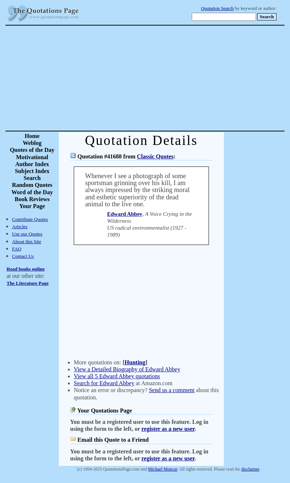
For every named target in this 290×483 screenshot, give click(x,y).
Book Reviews (32, 199)
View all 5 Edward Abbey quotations (117, 376)
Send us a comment (172, 390)
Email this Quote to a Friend (113, 440)
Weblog (32, 143)
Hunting (135, 362)
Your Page (32, 206)
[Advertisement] (170, 78)
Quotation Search (217, 8)
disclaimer (250, 469)
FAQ (17, 249)
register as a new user (167, 429)
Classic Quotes (155, 156)
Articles (19, 226)
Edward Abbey (124, 214)
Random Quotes (32, 185)
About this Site (26, 241)
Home (32, 136)
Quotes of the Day (32, 150)
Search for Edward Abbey (104, 383)
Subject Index (32, 171)
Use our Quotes (27, 234)
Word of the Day (32, 192)
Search (32, 178)
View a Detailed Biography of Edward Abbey (127, 369)
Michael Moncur (162, 469)
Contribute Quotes (30, 219)
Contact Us (23, 256)
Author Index (32, 164)
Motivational (32, 157)
